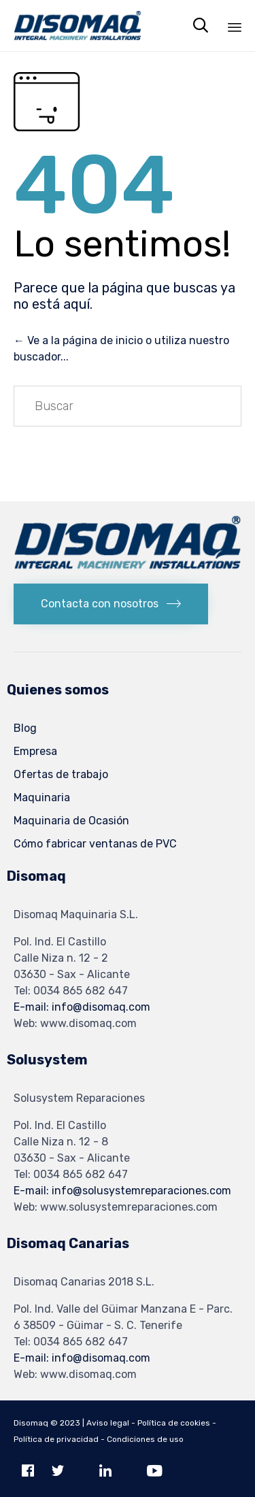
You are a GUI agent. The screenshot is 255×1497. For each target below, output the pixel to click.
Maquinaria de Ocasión (71, 820)
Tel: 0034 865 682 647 (71, 990)
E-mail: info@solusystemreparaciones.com (122, 1190)
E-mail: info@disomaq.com (82, 1006)
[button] (111, 604)
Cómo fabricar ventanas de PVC (95, 843)
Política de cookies (173, 1423)
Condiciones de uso (145, 1439)
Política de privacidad (56, 1439)
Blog (25, 728)
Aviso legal (107, 1423)
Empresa (35, 751)
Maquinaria (42, 797)
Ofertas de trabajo (61, 774)
